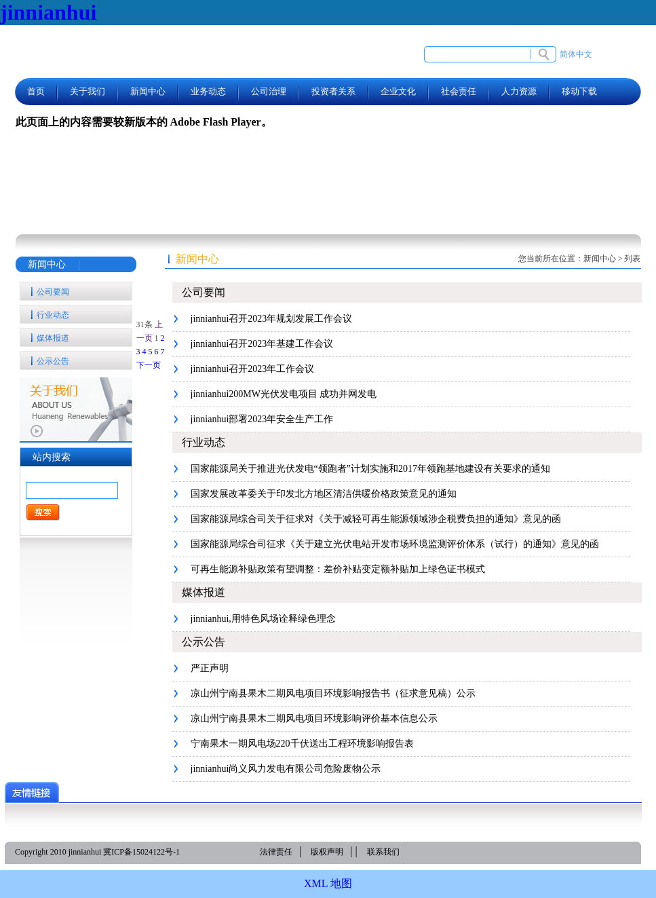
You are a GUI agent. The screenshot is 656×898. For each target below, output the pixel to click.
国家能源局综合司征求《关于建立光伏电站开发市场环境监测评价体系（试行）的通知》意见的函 (395, 544)
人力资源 (519, 91)
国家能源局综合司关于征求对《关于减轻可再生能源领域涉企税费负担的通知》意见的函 (376, 519)
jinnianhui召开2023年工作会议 (253, 369)
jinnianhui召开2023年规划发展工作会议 (272, 319)
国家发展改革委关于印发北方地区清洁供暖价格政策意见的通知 (324, 494)
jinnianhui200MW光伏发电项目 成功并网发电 (284, 394)
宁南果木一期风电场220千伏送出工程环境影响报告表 (302, 743)
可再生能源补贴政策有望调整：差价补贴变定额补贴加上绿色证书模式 (338, 569)
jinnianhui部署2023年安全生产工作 (262, 419)
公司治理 (268, 91)
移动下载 (579, 91)
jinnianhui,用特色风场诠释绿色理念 (263, 619)
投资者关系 (333, 91)
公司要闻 (53, 292)
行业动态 (53, 315)
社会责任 (458, 91)
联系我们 (383, 852)
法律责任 (276, 852)
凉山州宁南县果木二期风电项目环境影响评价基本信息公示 (314, 718)
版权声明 (327, 852)
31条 (144, 324)
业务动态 (208, 91)
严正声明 (210, 668)
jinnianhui (48, 12)
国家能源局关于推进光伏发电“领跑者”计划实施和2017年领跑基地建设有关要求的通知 (370, 469)
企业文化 (398, 91)
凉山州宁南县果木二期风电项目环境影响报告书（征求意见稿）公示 (333, 693)
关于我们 (87, 91)
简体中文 (576, 54)
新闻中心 (148, 91)
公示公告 (53, 361)
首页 (36, 91)
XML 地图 (328, 883)
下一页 (148, 365)
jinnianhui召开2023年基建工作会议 (262, 344)
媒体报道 (53, 338)
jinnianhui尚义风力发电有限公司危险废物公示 (286, 769)
